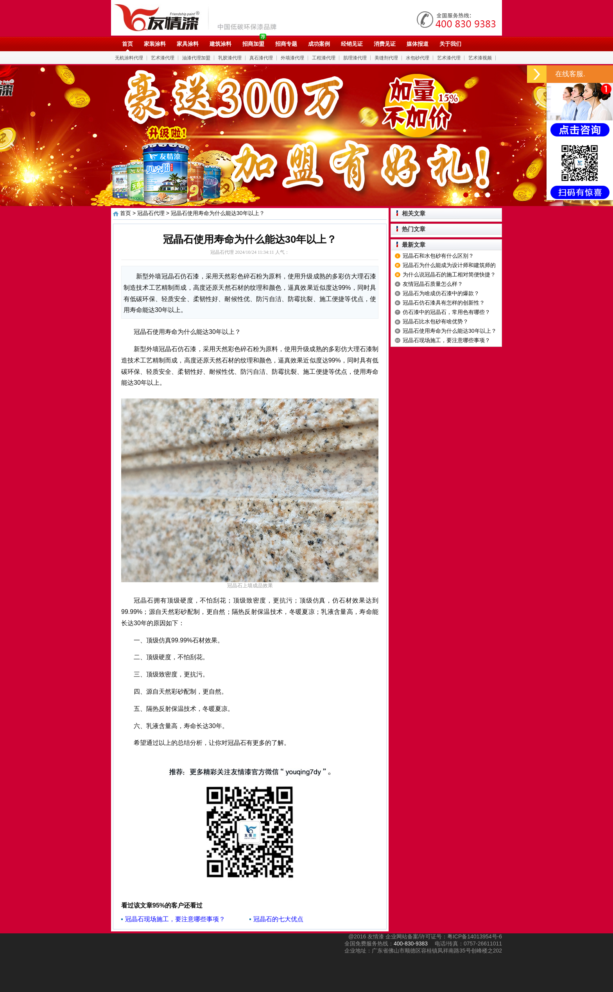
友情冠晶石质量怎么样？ (433, 284)
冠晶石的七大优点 (278, 919)
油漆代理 (199, 17)
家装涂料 (155, 44)
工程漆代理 (323, 58)
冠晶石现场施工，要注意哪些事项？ (175, 919)
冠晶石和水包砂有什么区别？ (438, 256)
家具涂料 (188, 44)
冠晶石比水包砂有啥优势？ (435, 321)
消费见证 (385, 44)
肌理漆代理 (355, 58)
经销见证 (352, 44)
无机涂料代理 (129, 58)
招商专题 (286, 44)
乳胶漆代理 (230, 58)
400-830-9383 (411, 943)
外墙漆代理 (292, 58)
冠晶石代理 (151, 213)
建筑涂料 (220, 44)
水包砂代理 (417, 58)
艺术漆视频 (480, 58)
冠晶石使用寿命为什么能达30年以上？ (449, 331)
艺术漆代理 (162, 58)
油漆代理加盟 (196, 58)
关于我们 (450, 44)
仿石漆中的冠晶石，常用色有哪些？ (446, 312)
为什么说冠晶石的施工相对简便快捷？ (449, 274)
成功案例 (319, 44)
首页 (127, 44)
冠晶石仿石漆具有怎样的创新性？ (444, 303)
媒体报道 (417, 44)
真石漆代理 (261, 58)
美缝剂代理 (386, 58)
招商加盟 (253, 44)
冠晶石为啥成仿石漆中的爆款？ (441, 293)
